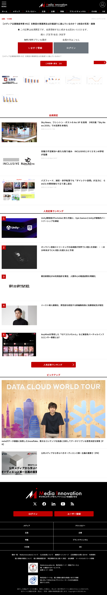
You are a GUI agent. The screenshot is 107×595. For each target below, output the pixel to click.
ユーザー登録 (74, 513)
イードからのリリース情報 (85, 558)
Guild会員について (46, 554)
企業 (53, 11)
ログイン (33, 513)
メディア (16, 11)
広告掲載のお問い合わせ (79, 554)
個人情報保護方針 (40, 558)
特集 (62, 11)
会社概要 (71, 558)
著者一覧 (15, 554)
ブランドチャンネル (78, 11)
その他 (94, 11)
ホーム (4, 11)
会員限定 (53, 115)
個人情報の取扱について (23, 558)
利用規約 (92, 554)
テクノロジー (31, 11)
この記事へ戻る (53, 63)
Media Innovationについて (29, 554)
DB (103, 11)
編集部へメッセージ (62, 554)
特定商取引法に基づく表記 (57, 558)
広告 (44, 11)
